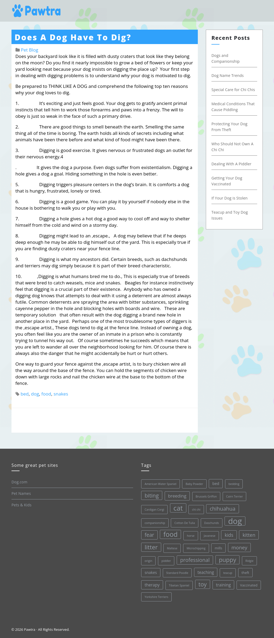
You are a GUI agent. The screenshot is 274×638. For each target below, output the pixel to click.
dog (35, 394)
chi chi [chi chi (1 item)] (196, 509)
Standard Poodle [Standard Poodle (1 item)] (177, 573)
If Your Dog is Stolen (229, 198)
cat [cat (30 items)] (178, 507)
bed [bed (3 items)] (215, 483)
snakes (60, 394)
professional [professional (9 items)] (195, 560)
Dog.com (19, 481)
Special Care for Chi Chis (233, 89)
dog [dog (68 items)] (235, 521)
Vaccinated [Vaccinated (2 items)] (248, 585)
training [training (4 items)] (223, 585)
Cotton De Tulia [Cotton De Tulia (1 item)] (184, 523)
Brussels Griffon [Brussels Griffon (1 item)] (206, 496)
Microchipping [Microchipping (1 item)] (196, 548)
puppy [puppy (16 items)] (227, 559)
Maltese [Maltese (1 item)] (172, 548)
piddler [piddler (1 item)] (166, 561)
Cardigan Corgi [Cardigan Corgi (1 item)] (154, 509)
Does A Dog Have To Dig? (73, 37)
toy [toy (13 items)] (202, 584)
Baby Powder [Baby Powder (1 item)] (194, 484)
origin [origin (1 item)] (148, 561)
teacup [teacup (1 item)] (227, 573)
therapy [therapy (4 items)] (152, 585)
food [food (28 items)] (170, 534)
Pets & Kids (21, 504)
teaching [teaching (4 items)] (205, 572)
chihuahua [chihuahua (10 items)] (222, 508)
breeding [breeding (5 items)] (177, 496)
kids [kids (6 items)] (229, 535)
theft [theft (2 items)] (245, 572)
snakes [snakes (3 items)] (151, 572)
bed (25, 394)
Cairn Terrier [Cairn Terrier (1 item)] (234, 496)
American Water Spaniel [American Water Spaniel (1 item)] (160, 484)
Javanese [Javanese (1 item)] (209, 536)
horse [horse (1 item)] (190, 536)
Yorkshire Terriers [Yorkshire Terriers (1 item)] (156, 597)
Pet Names (21, 493)
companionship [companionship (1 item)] (155, 523)
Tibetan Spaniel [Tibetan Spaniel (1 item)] (179, 585)
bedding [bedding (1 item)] (233, 484)
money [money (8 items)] (239, 547)
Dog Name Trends (227, 75)
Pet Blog (29, 50)
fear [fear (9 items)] (149, 534)
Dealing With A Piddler (231, 163)
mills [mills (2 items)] (218, 548)
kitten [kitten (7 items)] (248, 535)
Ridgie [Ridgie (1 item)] (249, 561)
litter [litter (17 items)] (151, 547)
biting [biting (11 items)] (152, 495)
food (46, 394)
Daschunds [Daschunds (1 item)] (211, 523)
